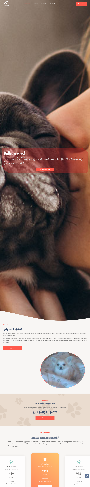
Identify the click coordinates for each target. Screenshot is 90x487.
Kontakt (52, 4)
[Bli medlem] (81, 4)
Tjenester (44, 4)
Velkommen (27, 4)
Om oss (36, 4)
